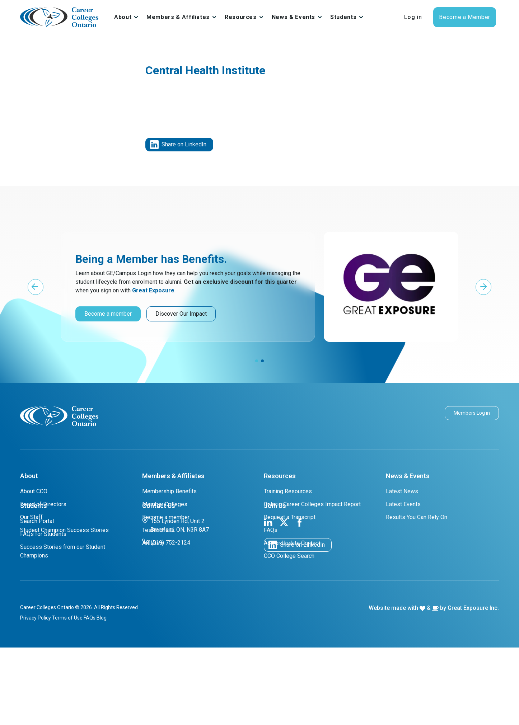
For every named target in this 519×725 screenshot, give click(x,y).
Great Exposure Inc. (473, 685)
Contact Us (158, 583)
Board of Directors (43, 504)
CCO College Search (289, 555)
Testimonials (158, 530)
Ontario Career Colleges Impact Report (312, 504)
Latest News (402, 491)
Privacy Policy (35, 695)
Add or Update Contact (292, 543)
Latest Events (403, 504)
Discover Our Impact (181, 313)
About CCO (33, 491)
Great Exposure (153, 290)
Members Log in (472, 413)
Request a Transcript (289, 517)
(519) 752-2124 (166, 619)
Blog (102, 695)
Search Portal (37, 598)
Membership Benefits (169, 491)
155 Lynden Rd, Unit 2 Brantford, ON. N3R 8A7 (175, 602)
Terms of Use (67, 695)
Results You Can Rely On (416, 517)
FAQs (270, 530)
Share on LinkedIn (178, 144)
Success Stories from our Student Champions (62, 628)
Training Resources (288, 491)
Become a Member (464, 17)
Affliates (152, 543)
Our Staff (31, 517)
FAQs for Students (43, 611)
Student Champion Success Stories (64, 530)
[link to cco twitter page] (284, 599)
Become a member (108, 313)
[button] (35, 287)
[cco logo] (59, 415)
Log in (413, 17)
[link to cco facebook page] (299, 599)
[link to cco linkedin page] (268, 599)
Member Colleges (164, 504)
